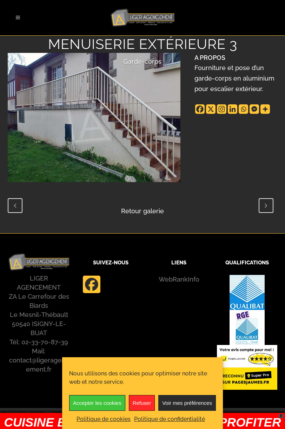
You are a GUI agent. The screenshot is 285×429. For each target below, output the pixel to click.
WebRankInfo (179, 279)
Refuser (142, 403)
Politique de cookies (104, 419)
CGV (48, 413)
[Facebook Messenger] (254, 109)
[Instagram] (221, 109)
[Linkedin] (232, 109)
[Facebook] (200, 109)
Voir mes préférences (187, 403)
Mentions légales (23, 413)
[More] (265, 109)
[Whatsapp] (243, 109)
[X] (211, 109)
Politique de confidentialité (169, 419)
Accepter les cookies (97, 403)
